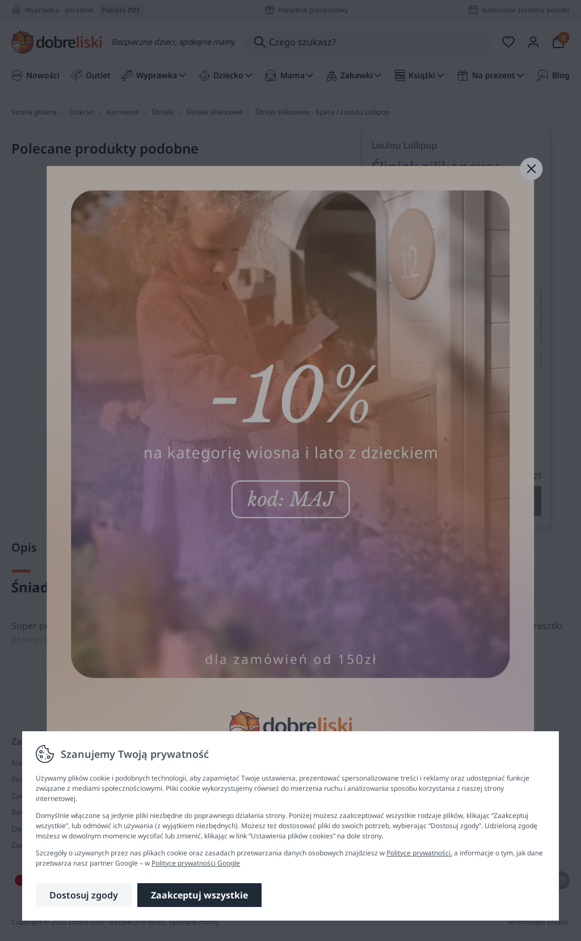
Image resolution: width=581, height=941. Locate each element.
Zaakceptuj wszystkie (199, 895)
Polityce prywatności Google (195, 863)
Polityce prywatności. (419, 853)
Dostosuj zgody (83, 895)
